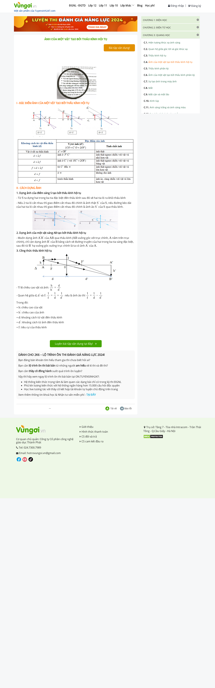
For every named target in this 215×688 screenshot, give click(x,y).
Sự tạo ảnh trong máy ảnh (160, 81)
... (50, 407)
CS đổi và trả (88, 436)
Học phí (149, 5)
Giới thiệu (86, 427)
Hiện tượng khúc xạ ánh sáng (162, 42)
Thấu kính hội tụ (155, 55)
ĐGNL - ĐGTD (77, 5)
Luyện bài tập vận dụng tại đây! (76, 343)
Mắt (148, 87)
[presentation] (23, 197)
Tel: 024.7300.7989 (28, 447)
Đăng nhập (176, 5)
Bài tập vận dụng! (119, 48)
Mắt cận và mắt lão (156, 94)
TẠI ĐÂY (91, 394)
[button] (170, 19)
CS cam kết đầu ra (91, 441)
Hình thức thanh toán (94, 431)
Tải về (111, 408)
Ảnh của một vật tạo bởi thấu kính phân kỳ (169, 74)
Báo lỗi (126, 408)
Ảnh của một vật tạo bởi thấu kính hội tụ (168, 62)
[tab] (170, 19)
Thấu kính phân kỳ (156, 68)
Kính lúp (151, 100)
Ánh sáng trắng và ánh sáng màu (165, 107)
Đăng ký (194, 6)
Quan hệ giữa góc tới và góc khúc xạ (166, 49)
